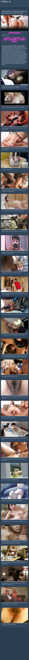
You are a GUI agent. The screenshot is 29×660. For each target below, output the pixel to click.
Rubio (5, 39)
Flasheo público (16, 38)
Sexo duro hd (22, 39)
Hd (23, 38)
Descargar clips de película (14, 32)
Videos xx (6, 1)
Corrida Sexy (7, 38)
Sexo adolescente (13, 39)
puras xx (14, 41)
